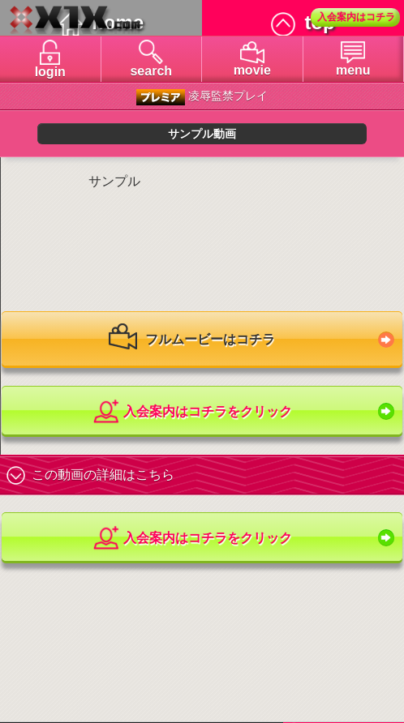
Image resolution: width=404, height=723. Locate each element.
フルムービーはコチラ (191, 340)
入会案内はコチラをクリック (192, 412)
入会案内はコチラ (356, 17)
